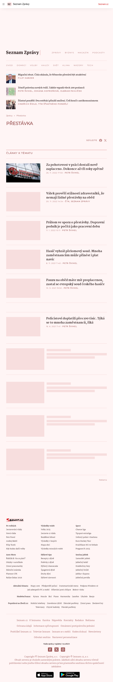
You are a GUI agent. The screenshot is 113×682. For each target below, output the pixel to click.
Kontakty (68, 620)
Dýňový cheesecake (49, 566)
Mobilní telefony (38, 603)
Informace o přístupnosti (46, 626)
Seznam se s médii (61, 631)
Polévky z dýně (47, 562)
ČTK (67, 201)
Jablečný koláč (82, 562)
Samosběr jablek (83, 558)
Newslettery (94, 631)
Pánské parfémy (69, 607)
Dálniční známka (13, 569)
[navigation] (3, 4)
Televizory (40, 607)
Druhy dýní (46, 573)
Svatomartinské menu (68, 585)
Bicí (50, 596)
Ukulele (84, 596)
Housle (44, 596)
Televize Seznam (41, 631)
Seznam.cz (103, 4)
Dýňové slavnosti (48, 577)
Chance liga (81, 529)
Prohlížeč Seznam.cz (20, 631)
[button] (11, 78)
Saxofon (75, 596)
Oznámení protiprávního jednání (78, 626)
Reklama (90, 620)
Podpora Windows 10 (89, 585)
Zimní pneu (85, 603)
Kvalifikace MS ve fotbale (87, 544)
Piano (56, 596)
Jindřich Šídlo (27, 104)
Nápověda (57, 620)
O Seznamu (35, 620)
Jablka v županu (82, 573)
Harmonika (65, 596)
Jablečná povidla (83, 577)
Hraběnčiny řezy (83, 566)
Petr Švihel (25, 91)
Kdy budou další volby (15, 548)
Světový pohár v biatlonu (86, 537)
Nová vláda (11, 533)
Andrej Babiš (11, 541)
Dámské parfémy (71, 603)
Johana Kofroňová (46, 91)
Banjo (91, 596)
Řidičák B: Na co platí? (15, 558)
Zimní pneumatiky (14, 566)
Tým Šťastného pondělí (53, 104)
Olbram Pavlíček (71, 91)
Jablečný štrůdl (82, 569)
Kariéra (46, 620)
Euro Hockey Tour (83, 541)
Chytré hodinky (53, 607)
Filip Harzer (26, 78)
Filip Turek (10, 544)
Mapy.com (35, 585)
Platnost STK (11, 573)
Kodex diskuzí (79, 631)
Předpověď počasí (49, 585)
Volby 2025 (45, 529)
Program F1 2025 (83, 548)
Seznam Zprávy (80, 201)
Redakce (79, 620)
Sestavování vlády (14, 529)
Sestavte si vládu (48, 533)
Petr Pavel (10, 537)
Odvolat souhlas (42, 637)
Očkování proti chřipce (61, 589)
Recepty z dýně (47, 558)
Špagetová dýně (48, 569)
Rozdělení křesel (48, 537)
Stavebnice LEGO (54, 603)
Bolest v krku (78, 589)
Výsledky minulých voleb (52, 548)
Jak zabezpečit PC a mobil (38, 589)
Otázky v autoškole (14, 562)
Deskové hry (97, 603)
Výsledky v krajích (49, 541)
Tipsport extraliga (83, 533)
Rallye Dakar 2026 (14, 577)
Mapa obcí (45, 544)
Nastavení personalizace (64, 637)
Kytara (36, 596)
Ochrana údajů (24, 626)
